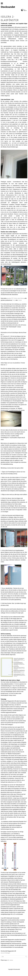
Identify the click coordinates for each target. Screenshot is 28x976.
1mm (13, 300)
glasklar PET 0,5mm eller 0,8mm (15, 298)
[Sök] (26, 956)
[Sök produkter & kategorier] (14, 956)
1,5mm (20, 300)
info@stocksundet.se (20, 208)
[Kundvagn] (14, 10)
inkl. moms (10, 960)
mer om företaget (5, 953)
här (3, 334)
